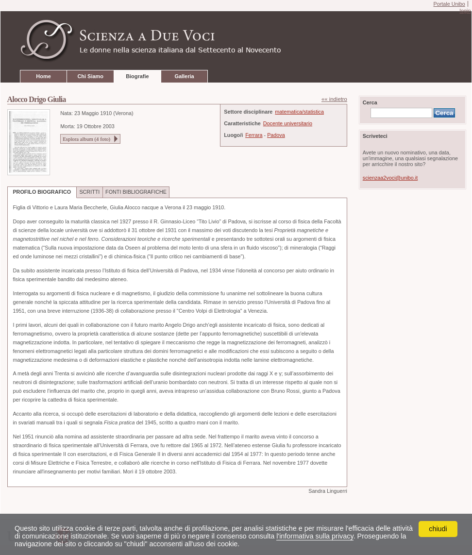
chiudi (438, 529)
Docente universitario (287, 123)
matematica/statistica (299, 112)
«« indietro (334, 99)
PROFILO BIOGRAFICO (42, 192)
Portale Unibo (449, 4)
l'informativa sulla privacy (314, 536)
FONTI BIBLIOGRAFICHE (136, 192)
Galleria (184, 76)
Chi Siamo (90, 76)
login (465, 11)
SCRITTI (89, 192)
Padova (276, 135)
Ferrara (253, 135)
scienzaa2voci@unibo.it (390, 178)
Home (43, 76)
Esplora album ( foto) (86, 139)
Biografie (137, 76)
